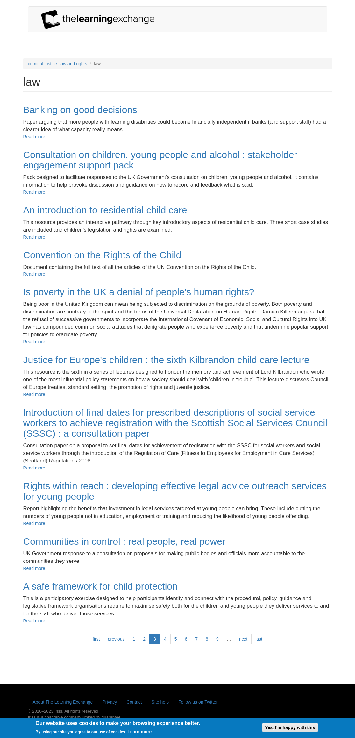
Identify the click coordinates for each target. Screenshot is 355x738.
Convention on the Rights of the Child (102, 255)
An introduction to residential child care (105, 210)
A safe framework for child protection (100, 586)
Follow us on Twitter (197, 702)
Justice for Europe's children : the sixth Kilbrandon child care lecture (166, 360)
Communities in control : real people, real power (124, 541)
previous (116, 638)
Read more (34, 136)
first (96, 638)
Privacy (109, 702)
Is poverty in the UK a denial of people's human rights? (138, 292)
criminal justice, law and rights (57, 63)
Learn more (139, 733)
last (258, 638)
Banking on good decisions (80, 109)
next (243, 638)
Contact (134, 702)
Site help (160, 702)
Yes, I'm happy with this (290, 729)
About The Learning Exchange (63, 702)
